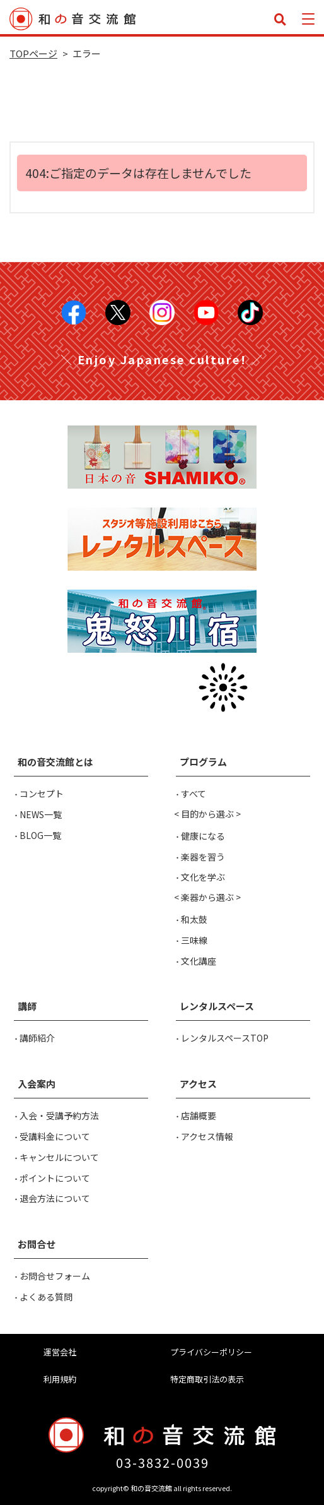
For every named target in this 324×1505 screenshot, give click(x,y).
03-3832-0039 (162, 1462)
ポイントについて (55, 1178)
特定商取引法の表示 (207, 1379)
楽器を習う (203, 856)
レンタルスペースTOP (225, 1038)
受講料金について (55, 1136)
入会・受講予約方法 (59, 1115)
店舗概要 (198, 1115)
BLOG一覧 (40, 835)
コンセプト (42, 793)
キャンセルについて (59, 1157)
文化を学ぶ (203, 877)
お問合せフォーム (55, 1276)
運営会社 (59, 1352)
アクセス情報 (207, 1136)
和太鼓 (194, 919)
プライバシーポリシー (211, 1352)
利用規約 (59, 1379)
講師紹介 (37, 1038)
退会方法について (55, 1198)
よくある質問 (46, 1296)
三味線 (194, 940)
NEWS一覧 (41, 814)
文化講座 (198, 961)
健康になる (203, 836)
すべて (193, 793)
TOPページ (33, 53)
